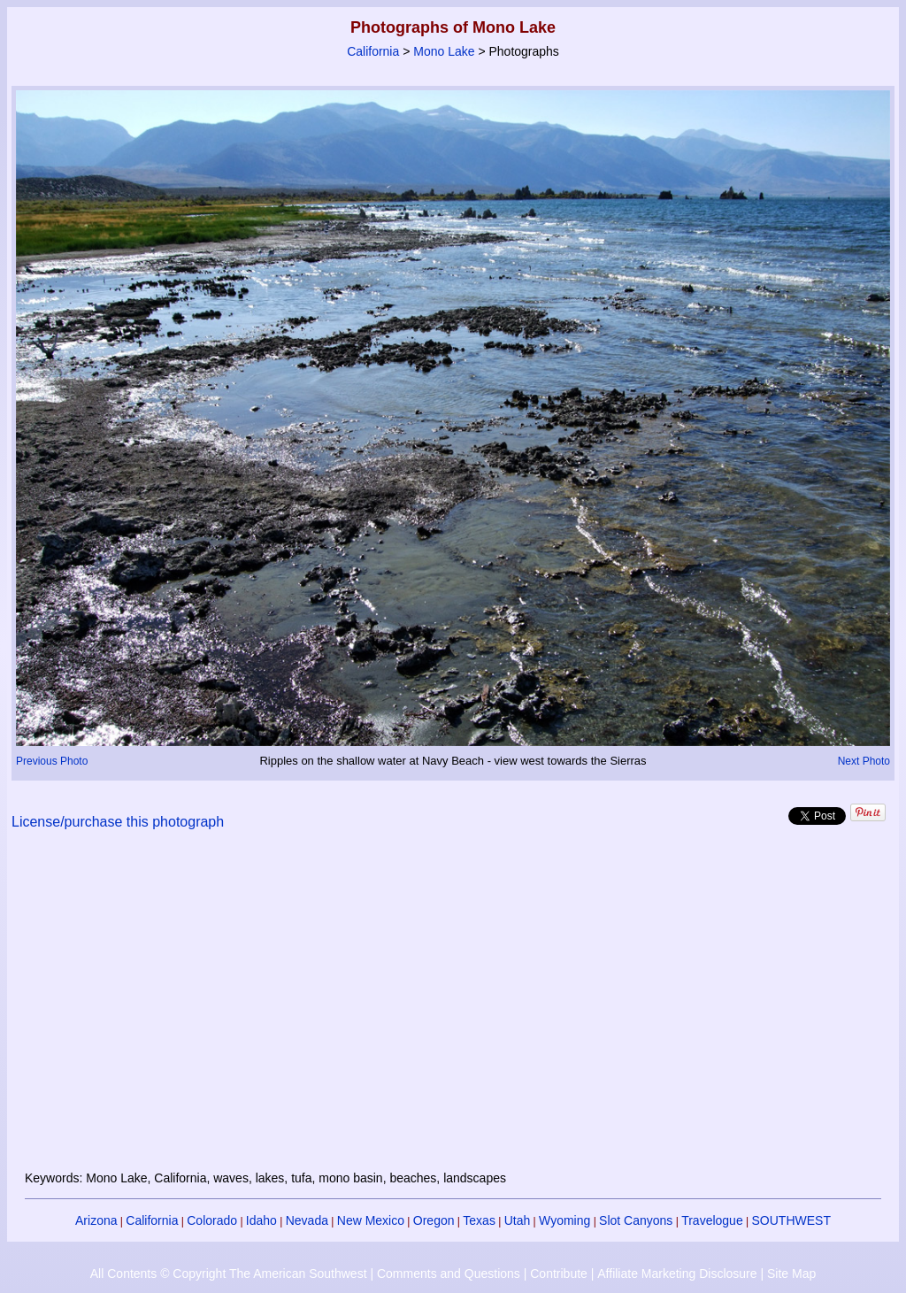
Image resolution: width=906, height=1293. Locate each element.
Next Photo (864, 761)
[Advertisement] (453, 1011)
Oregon (434, 1220)
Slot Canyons (635, 1220)
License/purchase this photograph (118, 821)
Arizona (96, 1220)
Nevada (307, 1220)
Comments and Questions (448, 1273)
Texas (479, 1220)
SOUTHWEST (791, 1220)
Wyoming (564, 1220)
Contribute (558, 1273)
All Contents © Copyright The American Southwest (228, 1273)
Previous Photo (52, 761)
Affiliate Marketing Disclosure (676, 1273)
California (373, 51)
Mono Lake (443, 51)
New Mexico (370, 1220)
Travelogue (712, 1220)
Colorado (212, 1220)
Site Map (791, 1273)
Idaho (261, 1220)
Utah (517, 1220)
